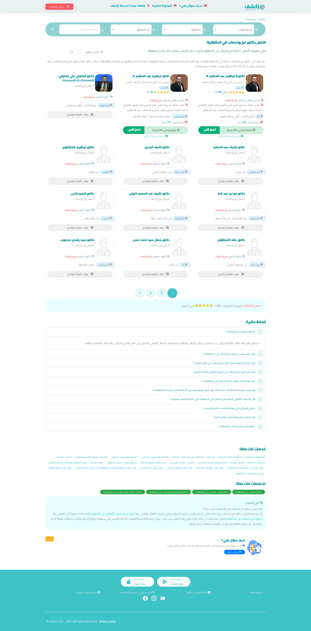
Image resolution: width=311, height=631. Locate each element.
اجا (260, 116)
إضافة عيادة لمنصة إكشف (130, 6)
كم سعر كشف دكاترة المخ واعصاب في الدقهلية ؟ (228, 381)
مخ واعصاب (250, 19)
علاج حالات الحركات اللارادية (210, 467)
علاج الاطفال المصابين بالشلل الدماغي (67, 462)
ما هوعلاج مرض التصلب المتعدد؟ (237, 426)
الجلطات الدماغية (256, 462)
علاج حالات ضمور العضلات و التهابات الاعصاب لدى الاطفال (105, 467)
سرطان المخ (130, 462)
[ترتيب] (84, 52)
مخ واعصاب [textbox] (245, 29)
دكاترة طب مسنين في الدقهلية (211, 491)
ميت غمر (181, 171)
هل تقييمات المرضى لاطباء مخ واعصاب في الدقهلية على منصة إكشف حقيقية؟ (212, 399)
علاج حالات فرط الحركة (60, 467)
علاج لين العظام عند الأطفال (250, 473)
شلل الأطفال (114, 462)
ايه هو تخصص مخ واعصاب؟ (240, 332)
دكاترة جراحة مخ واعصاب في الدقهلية (168, 491)
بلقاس (107, 171)
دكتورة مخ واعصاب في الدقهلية (245, 518)
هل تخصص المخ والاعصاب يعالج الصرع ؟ (234, 417)
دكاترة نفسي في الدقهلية (248, 491)
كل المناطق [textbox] (143, 29)
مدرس (240, 88)
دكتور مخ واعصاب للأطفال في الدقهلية (113, 513)
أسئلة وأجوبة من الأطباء (197, 592)
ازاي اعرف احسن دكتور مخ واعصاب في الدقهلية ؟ (229, 354)
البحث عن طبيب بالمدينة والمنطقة (137, 592)
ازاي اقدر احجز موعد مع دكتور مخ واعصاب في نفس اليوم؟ (224, 363)
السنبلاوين (180, 116)
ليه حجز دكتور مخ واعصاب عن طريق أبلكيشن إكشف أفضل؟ (224, 372)
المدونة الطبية (164, 6)
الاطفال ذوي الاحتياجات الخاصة (188, 456)
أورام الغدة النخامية (255, 456)
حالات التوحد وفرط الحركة (153, 462)
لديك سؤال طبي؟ (193, 6)
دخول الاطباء (59, 6)
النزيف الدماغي (177, 462)
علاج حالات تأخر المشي (151, 467)
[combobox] (233, 29)
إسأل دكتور (234, 551)
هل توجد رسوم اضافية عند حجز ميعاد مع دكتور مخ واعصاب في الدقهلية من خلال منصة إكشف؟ (203, 390)
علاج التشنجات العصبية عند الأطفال (245, 467)
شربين (107, 218)
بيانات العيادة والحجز (80, 114)
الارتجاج (211, 456)
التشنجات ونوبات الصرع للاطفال (91, 456)
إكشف (262, 19)
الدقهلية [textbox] (196, 29)
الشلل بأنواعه (237, 462)
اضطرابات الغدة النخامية (230, 456)
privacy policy (107, 621)
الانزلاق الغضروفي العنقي (124, 456)
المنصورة (106, 105)
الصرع (191, 462)
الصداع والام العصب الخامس (212, 462)
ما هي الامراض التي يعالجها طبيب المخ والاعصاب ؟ (228, 408)
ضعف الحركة (96, 462)
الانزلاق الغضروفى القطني (155, 456)
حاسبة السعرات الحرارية (88, 592)
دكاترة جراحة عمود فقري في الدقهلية (122, 491)
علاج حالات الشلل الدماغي (179, 467)
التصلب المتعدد (64, 456)
